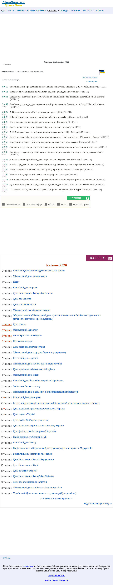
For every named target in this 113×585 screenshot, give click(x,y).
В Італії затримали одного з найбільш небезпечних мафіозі (39, 117)
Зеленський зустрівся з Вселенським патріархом (34, 174)
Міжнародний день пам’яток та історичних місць (37, 487)
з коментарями (91, 82)
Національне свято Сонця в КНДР (30, 437)
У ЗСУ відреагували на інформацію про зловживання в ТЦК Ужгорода (45, 132)
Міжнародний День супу (25, 330)
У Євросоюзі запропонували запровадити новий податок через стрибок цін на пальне (52, 179)
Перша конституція (22, 341)
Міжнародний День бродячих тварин (31, 310)
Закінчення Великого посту (26, 386)
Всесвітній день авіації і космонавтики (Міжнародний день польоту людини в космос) (56, 403)
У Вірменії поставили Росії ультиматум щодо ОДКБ (36, 112)
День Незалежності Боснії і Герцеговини (33, 459)
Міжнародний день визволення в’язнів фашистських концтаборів (45, 391)
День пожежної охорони (25, 470)
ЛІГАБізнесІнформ (33, 204)
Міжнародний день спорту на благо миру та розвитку (40, 352)
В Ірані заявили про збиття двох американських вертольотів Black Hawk (46, 159)
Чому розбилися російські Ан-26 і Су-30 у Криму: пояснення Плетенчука (46, 169)
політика (6, 558)
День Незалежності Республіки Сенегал (33, 293)
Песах (16, 282)
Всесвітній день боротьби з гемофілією (32, 454)
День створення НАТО (24, 304)
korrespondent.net (12, 204)
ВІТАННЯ (75, 11)
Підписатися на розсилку (98, 503)
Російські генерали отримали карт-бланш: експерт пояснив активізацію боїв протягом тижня (56, 152)
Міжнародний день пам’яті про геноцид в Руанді (37, 363)
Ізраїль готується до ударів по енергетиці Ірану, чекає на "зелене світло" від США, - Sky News (57, 104)
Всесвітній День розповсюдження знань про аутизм (39, 270)
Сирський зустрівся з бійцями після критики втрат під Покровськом (44, 142)
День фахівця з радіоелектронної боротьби (34, 431)
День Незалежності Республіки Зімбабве (33, 476)
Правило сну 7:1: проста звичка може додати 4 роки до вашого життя (44, 91)
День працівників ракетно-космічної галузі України (39, 408)
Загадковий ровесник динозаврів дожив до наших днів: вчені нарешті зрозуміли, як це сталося (57, 96)
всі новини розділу (90, 78)
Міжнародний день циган (26, 375)
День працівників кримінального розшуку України (38, 425)
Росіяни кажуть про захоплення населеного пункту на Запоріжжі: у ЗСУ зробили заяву (53, 86)
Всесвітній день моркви (25, 287)
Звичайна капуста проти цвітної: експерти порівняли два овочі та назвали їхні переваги (53, 147)
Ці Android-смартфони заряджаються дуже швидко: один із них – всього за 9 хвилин (52, 184)
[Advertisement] (56, 37)
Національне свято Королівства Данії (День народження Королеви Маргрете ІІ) (53, 448)
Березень (47, 498)
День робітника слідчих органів (29, 347)
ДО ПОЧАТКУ (7, 11)
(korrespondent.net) (78, 117)
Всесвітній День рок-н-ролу (27, 397)
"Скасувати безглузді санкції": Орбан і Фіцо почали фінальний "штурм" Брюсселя (51, 189)
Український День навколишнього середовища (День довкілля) (44, 493)
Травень (66, 498)
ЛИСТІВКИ (86, 11)
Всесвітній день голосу (24, 442)
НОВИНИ (52, 11)
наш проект (28, 566)
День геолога (19, 324)
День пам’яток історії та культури (30, 482)
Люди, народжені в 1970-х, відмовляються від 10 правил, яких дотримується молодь (52, 164)
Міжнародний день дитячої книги (30, 276)
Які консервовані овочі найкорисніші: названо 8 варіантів (38, 122)
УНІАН (63, 204)
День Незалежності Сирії (25, 465)
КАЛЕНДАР (64, 11)
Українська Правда (80, 204)
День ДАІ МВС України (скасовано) (31, 420)
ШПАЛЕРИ (98, 11)
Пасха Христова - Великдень (27, 335)
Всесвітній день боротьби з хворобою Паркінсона (38, 380)
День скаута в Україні (24, 414)
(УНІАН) (101, 86)
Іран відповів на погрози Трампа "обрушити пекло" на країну (40, 127)
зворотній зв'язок (56, 575)
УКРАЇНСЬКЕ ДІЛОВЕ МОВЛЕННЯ (30, 11)
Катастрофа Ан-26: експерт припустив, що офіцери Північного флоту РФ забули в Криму (54, 137)
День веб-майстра (22, 298)
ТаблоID (51, 204)
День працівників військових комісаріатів (34, 369)
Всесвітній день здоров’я (25, 358)
